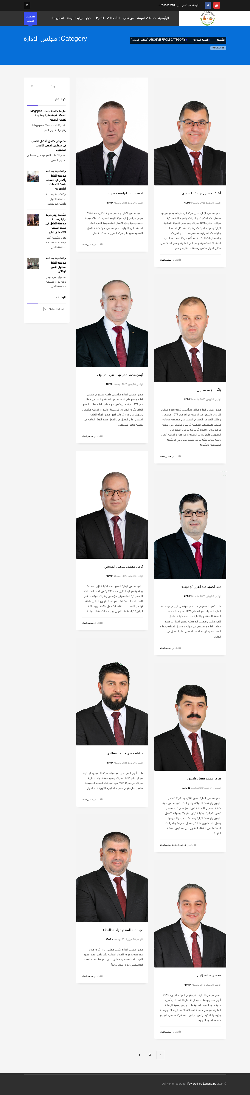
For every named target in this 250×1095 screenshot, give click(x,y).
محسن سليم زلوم (209, 976)
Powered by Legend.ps (201, 1084)
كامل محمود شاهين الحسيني (123, 567)
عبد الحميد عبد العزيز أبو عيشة (201, 587)
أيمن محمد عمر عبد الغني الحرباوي (120, 375)
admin (188, 203)
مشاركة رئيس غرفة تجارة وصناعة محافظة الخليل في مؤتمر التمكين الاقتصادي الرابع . (55, 223)
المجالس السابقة (179, 845)
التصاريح (30, 19)
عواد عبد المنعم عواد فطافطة (123, 930)
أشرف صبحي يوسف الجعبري (201, 193)
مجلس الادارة (165, 260)
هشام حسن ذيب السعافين (125, 753)
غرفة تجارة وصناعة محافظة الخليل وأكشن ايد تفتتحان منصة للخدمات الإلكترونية (56, 180)
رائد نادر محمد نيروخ (207, 390)
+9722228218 (166, 5)
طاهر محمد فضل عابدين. (204, 779)
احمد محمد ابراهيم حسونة (125, 193)
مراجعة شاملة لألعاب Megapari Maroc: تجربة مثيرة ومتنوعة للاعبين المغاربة (48, 116)
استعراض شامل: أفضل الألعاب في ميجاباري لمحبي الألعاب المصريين (48, 146)
